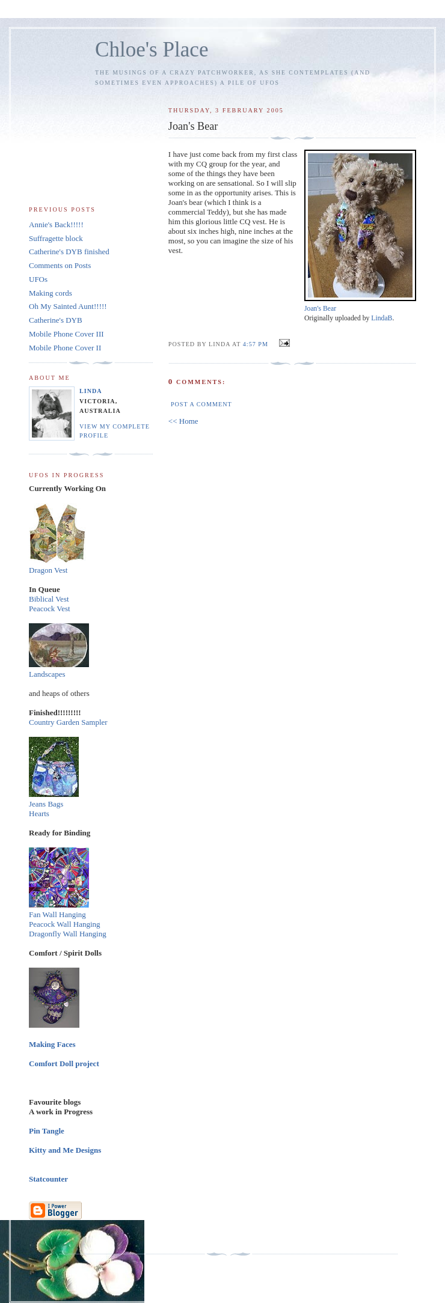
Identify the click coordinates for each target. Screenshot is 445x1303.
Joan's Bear (320, 309)
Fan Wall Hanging (57, 914)
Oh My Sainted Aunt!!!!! (68, 306)
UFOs (38, 279)
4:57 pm (255, 344)
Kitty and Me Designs (65, 1150)
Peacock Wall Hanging (64, 924)
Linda (90, 391)
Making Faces (52, 1044)
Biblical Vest (49, 598)
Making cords (50, 293)
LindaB (381, 318)
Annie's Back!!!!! (56, 224)
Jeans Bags (46, 803)
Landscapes (47, 674)
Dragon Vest (48, 570)
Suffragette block (56, 238)
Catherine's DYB (55, 320)
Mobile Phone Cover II (65, 347)
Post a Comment (201, 404)
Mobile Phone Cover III (66, 333)
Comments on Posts (60, 265)
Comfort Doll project (64, 1063)
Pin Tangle (46, 1130)
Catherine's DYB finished (69, 251)
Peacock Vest (49, 608)
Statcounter (48, 1178)
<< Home (183, 421)
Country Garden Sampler (68, 722)
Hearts (39, 813)
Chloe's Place (152, 49)
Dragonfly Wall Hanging (67, 933)
